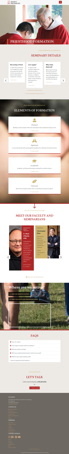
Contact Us (11, 411)
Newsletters (11, 444)
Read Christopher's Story (41, 252)
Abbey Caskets (12, 424)
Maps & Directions (12, 404)
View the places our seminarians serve (24, 299)
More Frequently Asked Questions (20, 360)
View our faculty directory (34, 277)
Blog (9, 446)
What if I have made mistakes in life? (20, 356)
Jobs (9, 417)
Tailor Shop (11, 432)
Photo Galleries (12, 447)
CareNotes (11, 429)
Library (10, 425)
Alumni (10, 427)
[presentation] (6, 80)
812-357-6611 (12, 409)
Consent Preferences (34, 449)
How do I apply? (15, 342)
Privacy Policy (11, 414)
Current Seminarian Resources (34, 93)
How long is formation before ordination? (22, 345)
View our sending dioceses (19, 294)
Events (10, 441)
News (9, 439)
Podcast (10, 442)
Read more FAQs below (34, 90)
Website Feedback (12, 412)
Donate (10, 418)
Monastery (11, 422)
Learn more (13, 80)
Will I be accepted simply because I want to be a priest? (25, 353)
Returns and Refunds (13, 415)
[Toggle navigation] (60, 2)
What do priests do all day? (18, 349)
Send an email (34, 388)
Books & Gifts (11, 430)
